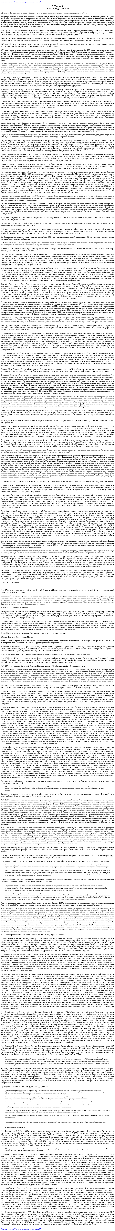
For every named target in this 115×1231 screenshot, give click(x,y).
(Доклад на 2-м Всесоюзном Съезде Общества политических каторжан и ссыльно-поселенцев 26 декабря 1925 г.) (57, 619)
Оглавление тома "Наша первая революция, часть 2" (21, 2)
